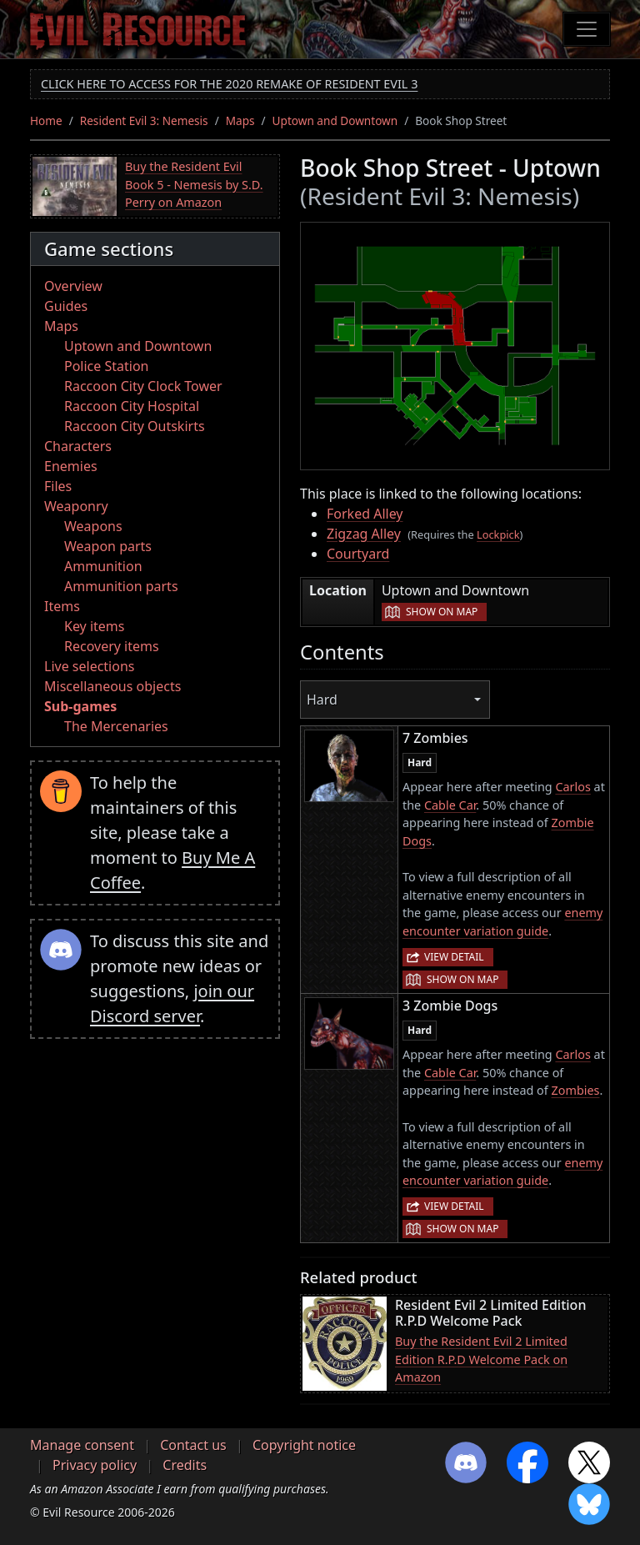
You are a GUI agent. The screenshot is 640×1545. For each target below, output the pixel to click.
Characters (78, 446)
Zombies (576, 1090)
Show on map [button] (442, 611)
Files (58, 486)
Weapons (93, 526)
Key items (94, 626)
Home (46, 120)
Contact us (193, 1445)
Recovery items (111, 646)
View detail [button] (454, 957)
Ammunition (103, 566)
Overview (73, 286)
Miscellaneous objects (112, 686)
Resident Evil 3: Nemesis (144, 120)
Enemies (71, 466)
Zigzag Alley (364, 533)
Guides (66, 306)
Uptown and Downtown (335, 120)
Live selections (89, 666)
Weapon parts (108, 546)
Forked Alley (365, 513)
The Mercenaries (116, 726)
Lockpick (498, 534)
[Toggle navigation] (586, 29)
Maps (240, 120)
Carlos (572, 787)
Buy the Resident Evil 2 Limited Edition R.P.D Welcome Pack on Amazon (481, 1359)
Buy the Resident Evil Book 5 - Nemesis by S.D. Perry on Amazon (194, 184)
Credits (184, 1465)
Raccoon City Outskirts (134, 426)
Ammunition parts (121, 586)
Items (62, 606)
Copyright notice (304, 1445)
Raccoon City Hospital (131, 406)
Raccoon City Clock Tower (143, 386)
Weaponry (76, 506)
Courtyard (358, 553)
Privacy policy (94, 1465)
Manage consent (82, 1445)
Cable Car (450, 805)
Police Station (106, 366)
